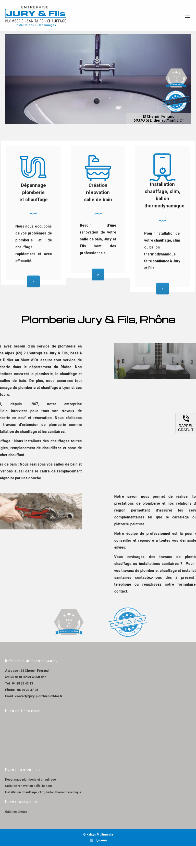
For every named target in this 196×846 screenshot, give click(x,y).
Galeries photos (16, 812)
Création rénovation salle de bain (28, 786)
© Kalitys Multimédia (98, 834)
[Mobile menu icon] (187, 16)
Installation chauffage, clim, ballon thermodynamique (43, 792)
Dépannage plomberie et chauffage (30, 779)
